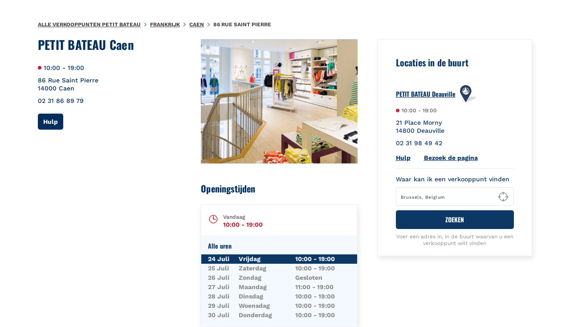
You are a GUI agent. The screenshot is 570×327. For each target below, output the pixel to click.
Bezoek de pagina (451, 157)
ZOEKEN (454, 219)
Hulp (53, 121)
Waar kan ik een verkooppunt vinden (452, 179)
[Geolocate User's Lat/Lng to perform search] (503, 197)
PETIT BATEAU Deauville (426, 94)
